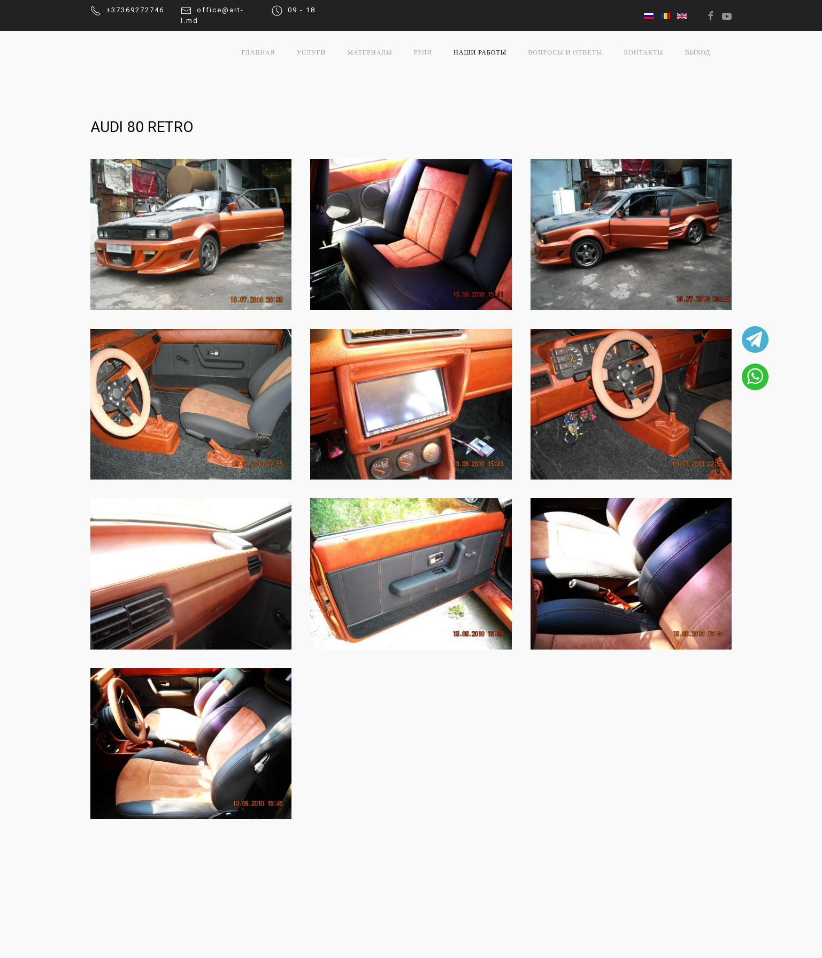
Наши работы (480, 52)
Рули (423, 52)
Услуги (311, 52)
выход (698, 52)
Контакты (643, 52)
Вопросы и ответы (565, 52)
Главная (258, 52)
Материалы (370, 52)
